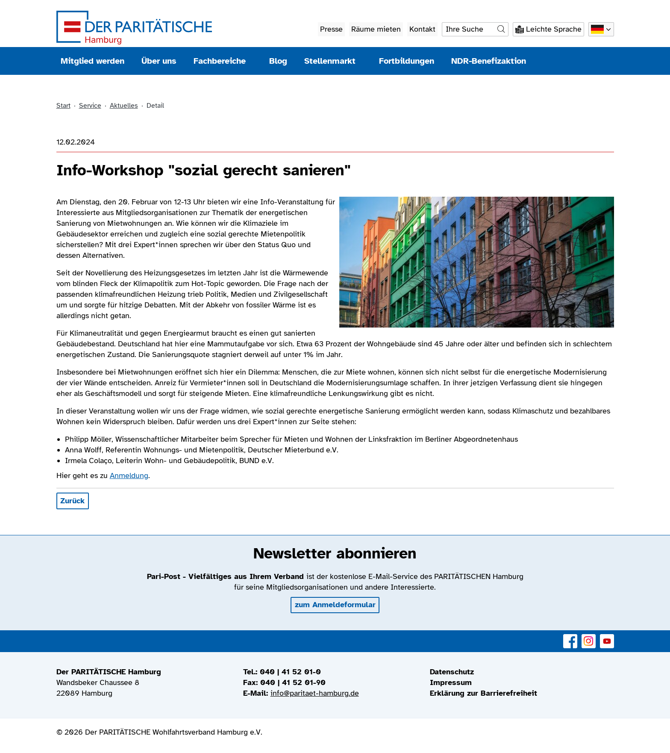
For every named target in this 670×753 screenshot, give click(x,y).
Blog (278, 61)
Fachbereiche (223, 61)
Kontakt (422, 29)
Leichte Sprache (554, 29)
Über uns (158, 61)
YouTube (607, 636)
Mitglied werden (92, 61)
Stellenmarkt (333, 61)
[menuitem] (522, 672)
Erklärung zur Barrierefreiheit (483, 693)
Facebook (570, 636)
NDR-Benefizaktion (488, 61)
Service (90, 105)
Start (63, 105)
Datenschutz (452, 671)
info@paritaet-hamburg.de (314, 693)
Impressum (451, 682)
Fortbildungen (406, 61)
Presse (331, 29)
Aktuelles (124, 105)
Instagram (589, 636)
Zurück (72, 500)
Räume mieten (376, 29)
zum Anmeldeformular (335, 604)
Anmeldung (129, 475)
